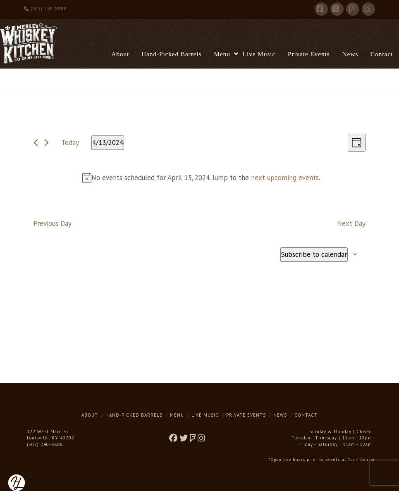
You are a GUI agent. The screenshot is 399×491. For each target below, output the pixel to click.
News (280, 415)
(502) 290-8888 (45, 9)
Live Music (205, 415)
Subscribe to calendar (314, 254)
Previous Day (52, 223)
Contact (306, 415)
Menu (177, 415)
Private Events (246, 415)
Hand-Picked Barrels (133, 415)
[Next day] (46, 143)
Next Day (351, 223)
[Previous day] (35, 143)
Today (70, 142)
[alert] (201, 178)
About (89, 415)
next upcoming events (285, 177)
